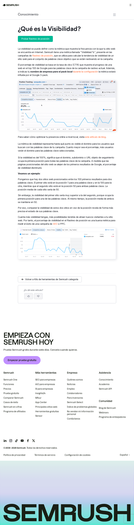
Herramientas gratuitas (47, 411)
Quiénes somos (75, 380)
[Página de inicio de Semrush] (10, 5)
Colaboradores (74, 393)
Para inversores (75, 398)
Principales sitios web (46, 407)
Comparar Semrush (13, 398)
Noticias (71, 384)
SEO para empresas (45, 380)
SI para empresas (44, 389)
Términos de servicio (44, 455)
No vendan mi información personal (80, 413)
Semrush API (105, 389)
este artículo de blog (95, 137)
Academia (104, 384)
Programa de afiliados (14, 411)
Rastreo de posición (42, 55)
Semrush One (10, 380)
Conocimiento (28, 14)
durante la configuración (85, 71)
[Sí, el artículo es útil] (28, 296)
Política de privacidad (14, 455)
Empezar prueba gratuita (22, 360)
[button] (38, 296)
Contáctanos (73, 419)
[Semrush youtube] (22, 441)
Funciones (8, 384)
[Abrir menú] (130, 5)
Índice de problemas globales (82, 407)
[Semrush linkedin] (5, 441)
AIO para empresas (45, 384)
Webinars (104, 413)
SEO (55, 223)
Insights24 (40, 393)
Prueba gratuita (11, 393)
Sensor (38, 416)
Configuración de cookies (77, 455)
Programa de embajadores (112, 417)
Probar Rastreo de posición (35, 38)
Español (124, 455)
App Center (41, 402)
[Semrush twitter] (33, 441)
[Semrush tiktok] (16, 441)
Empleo (71, 389)
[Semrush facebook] (28, 441)
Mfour (38, 398)
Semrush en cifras (12, 407)
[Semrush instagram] (11, 441)
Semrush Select (75, 402)
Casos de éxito (10, 402)
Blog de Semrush (107, 408)
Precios (7, 389)
